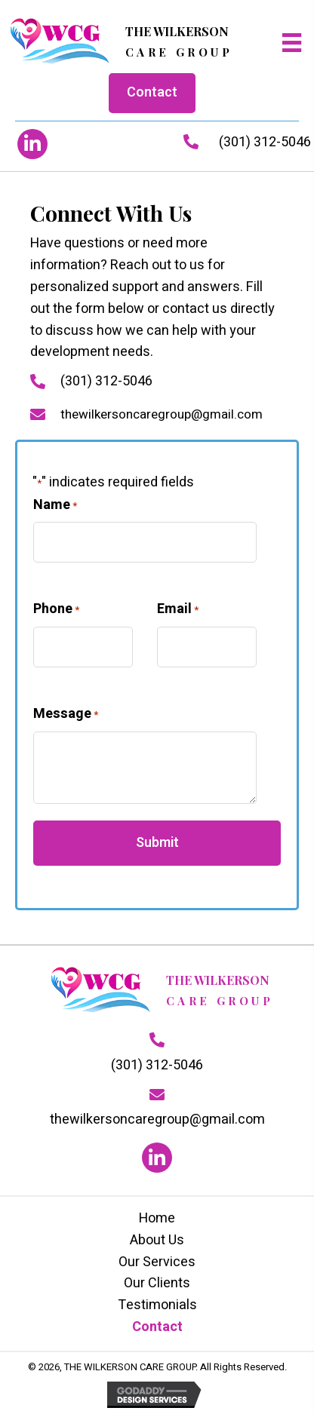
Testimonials (157, 1305)
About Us (157, 1240)
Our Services (157, 1262)
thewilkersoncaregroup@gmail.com (161, 414)
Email (178, 609)
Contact (157, 1327)
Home (157, 1218)
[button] (32, 144)
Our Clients (157, 1283)
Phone (56, 609)
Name (55, 505)
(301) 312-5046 (265, 142)
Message (65, 714)
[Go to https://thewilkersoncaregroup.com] (120, 42)
